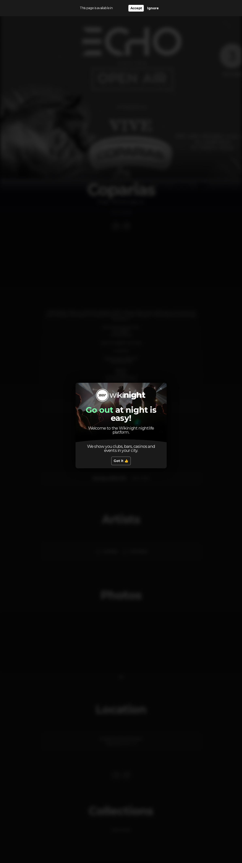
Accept (136, 8)
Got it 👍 (121, 461)
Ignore (153, 8)
